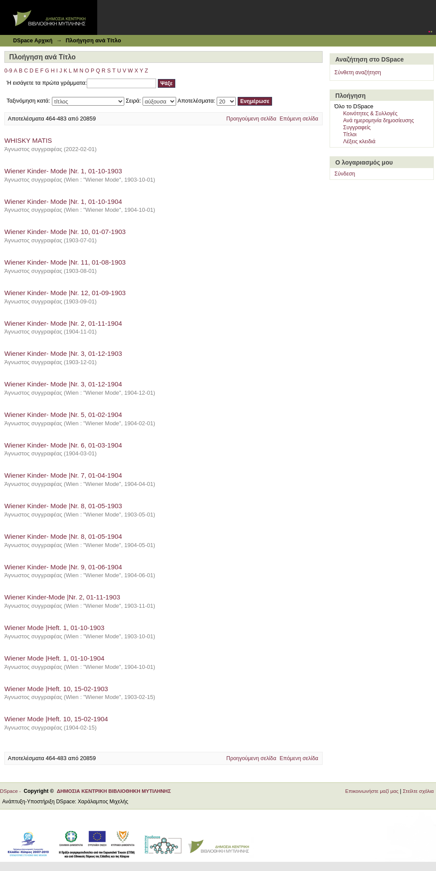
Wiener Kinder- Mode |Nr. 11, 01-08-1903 (65, 262)
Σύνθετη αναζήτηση (357, 72)
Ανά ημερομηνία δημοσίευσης (378, 120)
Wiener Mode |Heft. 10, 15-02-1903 (56, 688)
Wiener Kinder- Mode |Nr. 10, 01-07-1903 (65, 231)
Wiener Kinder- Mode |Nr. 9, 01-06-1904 (63, 567)
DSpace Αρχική (32, 41)
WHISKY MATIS (28, 140)
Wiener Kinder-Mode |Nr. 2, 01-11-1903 (62, 597)
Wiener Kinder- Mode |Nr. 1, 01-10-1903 (63, 171)
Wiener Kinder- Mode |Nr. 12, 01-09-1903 (65, 292)
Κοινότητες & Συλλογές (370, 113)
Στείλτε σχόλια (418, 791)
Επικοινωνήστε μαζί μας (372, 791)
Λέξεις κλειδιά (359, 141)
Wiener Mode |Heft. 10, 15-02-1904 (56, 719)
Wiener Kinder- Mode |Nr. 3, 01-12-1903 (63, 353)
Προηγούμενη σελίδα (251, 119)
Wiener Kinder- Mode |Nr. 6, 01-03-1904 (63, 445)
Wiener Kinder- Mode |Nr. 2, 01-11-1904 (63, 323)
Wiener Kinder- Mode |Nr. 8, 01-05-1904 (63, 536)
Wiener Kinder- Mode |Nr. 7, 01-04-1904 (63, 475)
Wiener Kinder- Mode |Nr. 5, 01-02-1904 (63, 414)
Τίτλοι (350, 134)
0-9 (8, 71)
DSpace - (12, 791)
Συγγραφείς (357, 127)
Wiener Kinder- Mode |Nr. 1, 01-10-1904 (63, 201)
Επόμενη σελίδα (298, 119)
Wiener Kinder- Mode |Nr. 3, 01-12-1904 (63, 384)
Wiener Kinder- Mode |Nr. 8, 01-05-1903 (63, 506)
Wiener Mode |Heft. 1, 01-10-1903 (54, 627)
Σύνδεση (344, 174)
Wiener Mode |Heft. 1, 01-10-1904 (54, 658)
